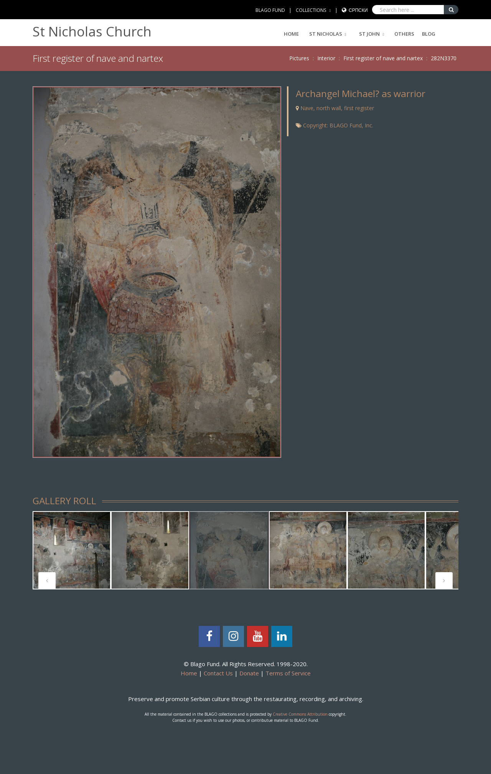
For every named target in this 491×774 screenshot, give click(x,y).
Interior (326, 58)
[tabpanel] (72, 550)
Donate (249, 673)
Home (291, 33)
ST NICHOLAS (325, 33)
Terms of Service (288, 673)
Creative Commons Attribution (300, 714)
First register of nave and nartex (383, 58)
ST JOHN (369, 33)
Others (404, 33)
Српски (358, 10)
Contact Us (218, 673)
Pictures (299, 58)
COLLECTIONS (311, 10)
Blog (428, 33)
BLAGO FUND (270, 10)
